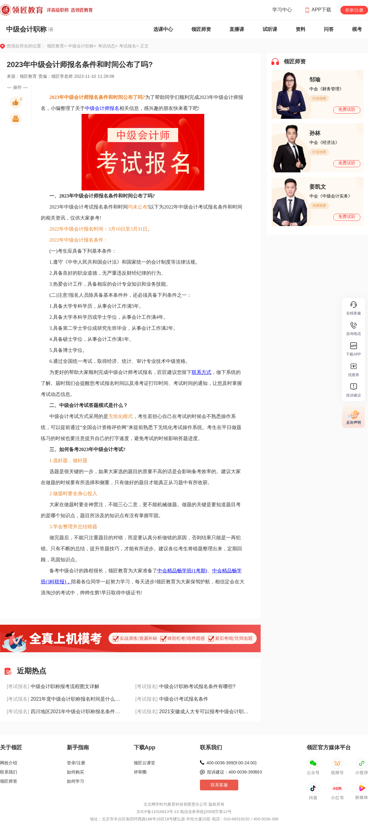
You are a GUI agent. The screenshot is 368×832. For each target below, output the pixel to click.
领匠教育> (57, 45)
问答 (329, 29)
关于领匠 (11, 747)
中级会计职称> (83, 45)
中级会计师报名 (102, 108)
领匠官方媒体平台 (329, 747)
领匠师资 (201, 29)
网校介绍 (8, 762)
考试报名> (129, 45)
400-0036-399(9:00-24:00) (231, 762)
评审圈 (140, 772)
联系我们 (8, 772)
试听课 (270, 29)
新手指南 (78, 747)
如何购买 (75, 772)
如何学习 (75, 781)
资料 (300, 29)
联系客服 (219, 784)
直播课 (236, 29)
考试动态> (108, 45)
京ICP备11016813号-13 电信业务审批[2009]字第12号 (184, 811)
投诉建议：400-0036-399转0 (234, 772)
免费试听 (346, 109)
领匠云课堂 (144, 762)
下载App (144, 747)
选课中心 (163, 29)
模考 (357, 29)
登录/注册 (354, 10)
